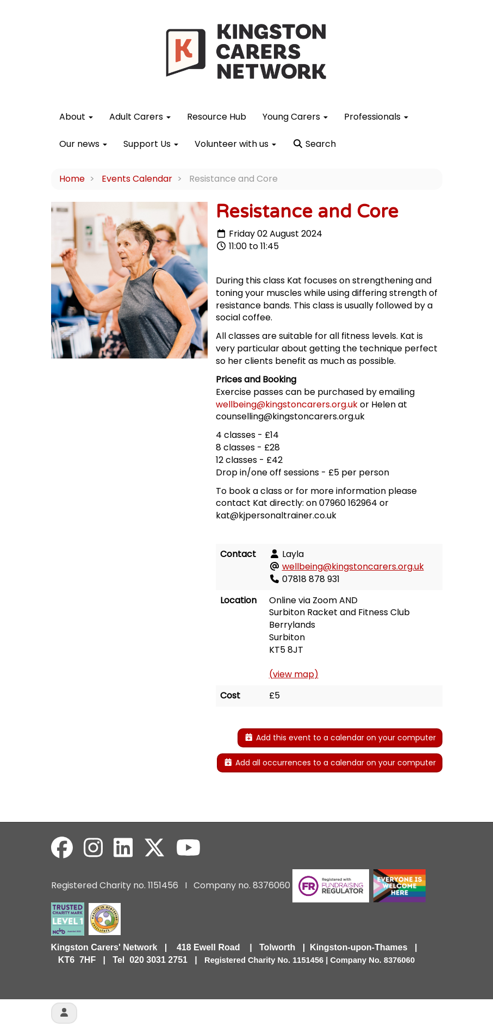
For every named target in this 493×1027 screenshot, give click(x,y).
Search (314, 144)
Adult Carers (140, 116)
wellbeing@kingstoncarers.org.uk (287, 404)
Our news (83, 144)
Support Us (150, 144)
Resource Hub (216, 116)
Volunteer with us (235, 144)
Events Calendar (137, 178)
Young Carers (295, 116)
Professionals (376, 116)
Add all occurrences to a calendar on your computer (329, 762)
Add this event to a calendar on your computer (340, 737)
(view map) (294, 674)
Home (72, 178)
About (76, 116)
